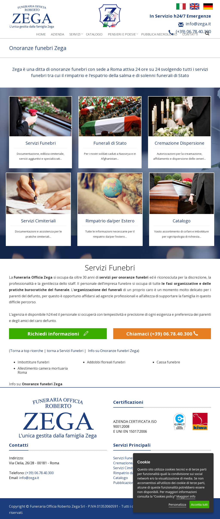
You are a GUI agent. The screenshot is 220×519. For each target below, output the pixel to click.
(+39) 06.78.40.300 (39, 472)
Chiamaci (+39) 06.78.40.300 (162, 333)
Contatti (190, 34)
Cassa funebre (168, 362)
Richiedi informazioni (58, 333)
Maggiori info (185, 496)
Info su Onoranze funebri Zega (113, 350)
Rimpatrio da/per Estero (110, 221)
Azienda (57, 34)
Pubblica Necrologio (159, 34)
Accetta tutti (199, 504)
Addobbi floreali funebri (106, 362)
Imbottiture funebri (33, 362)
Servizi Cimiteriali (38, 221)
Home (41, 34)
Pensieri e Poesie (122, 34)
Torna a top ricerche (26, 350)
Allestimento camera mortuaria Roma (43, 370)
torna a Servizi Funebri (65, 350)
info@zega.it (29, 477)
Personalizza (177, 504)
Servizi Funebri (41, 143)
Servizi (75, 34)
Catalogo (94, 34)
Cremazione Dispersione (179, 143)
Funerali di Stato (110, 143)
